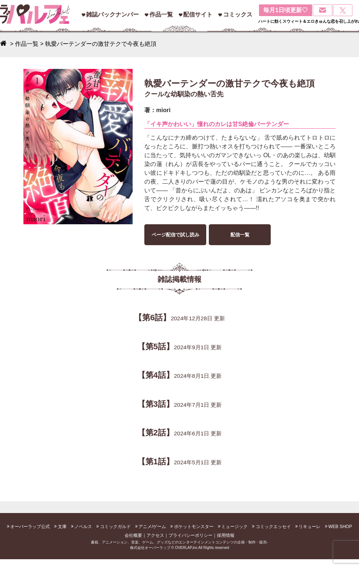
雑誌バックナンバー (112, 14)
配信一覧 (239, 234)
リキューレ (310, 526)
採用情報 (225, 535)
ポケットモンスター (194, 526)
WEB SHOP (340, 526)
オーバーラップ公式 (30, 526)
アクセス (155, 535)
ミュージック (234, 526)
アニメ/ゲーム (152, 526)
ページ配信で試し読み (175, 234)
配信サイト (197, 14)
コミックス (237, 14)
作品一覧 (161, 14)
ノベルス (83, 526)
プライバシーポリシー (190, 535)
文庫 (62, 526)
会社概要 (133, 535)
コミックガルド (115, 526)
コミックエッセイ (273, 526)
